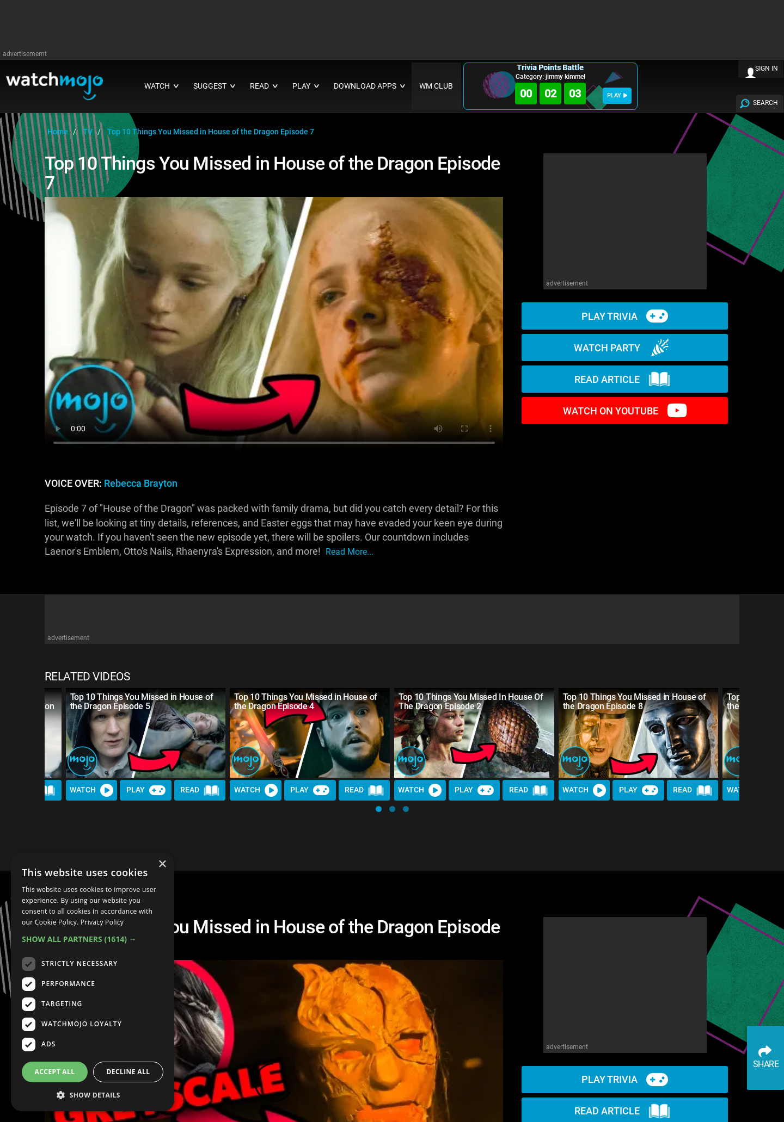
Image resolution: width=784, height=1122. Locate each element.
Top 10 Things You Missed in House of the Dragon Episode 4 (305, 701)
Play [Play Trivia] (146, 790)
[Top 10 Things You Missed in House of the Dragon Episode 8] (639, 733)
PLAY (617, 95)
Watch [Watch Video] (91, 790)
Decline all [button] (128, 1071)
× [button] (162, 864)
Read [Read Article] (199, 790)
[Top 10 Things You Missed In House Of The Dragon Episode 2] (474, 733)
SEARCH (765, 103)
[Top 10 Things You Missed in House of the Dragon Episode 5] (146, 733)
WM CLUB (436, 86)
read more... (349, 552)
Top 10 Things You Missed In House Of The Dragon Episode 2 (471, 701)
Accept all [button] (55, 1071)
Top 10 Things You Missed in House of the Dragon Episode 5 (141, 701)
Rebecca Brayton (140, 483)
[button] (378, 809)
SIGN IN (766, 68)
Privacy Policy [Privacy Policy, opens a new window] (102, 922)
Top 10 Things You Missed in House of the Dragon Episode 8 (634, 701)
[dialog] (92, 982)
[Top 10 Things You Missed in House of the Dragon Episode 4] (310, 733)
